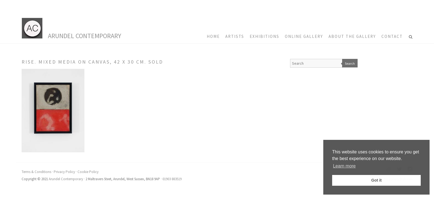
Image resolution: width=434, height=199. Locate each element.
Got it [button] (376, 180)
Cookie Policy (88, 171)
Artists (234, 36)
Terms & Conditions (36, 171)
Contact (392, 36)
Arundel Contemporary (84, 36)
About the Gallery (352, 36)
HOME (213, 36)
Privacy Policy (64, 171)
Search (350, 63)
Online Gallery (304, 36)
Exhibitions (264, 36)
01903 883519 (172, 179)
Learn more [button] (344, 166)
